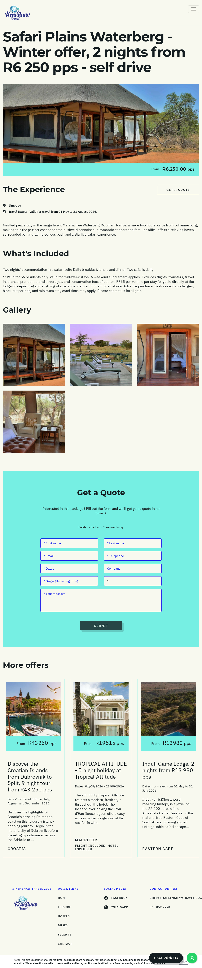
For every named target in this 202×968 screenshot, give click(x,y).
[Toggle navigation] (193, 9)
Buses (63, 925)
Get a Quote (178, 189)
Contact (65, 943)
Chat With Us (166, 958)
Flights (64, 934)
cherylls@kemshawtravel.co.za (170, 898)
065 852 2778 (160, 907)
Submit (101, 625)
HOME (62, 898)
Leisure (64, 907)
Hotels (64, 916)
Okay (183, 961)
